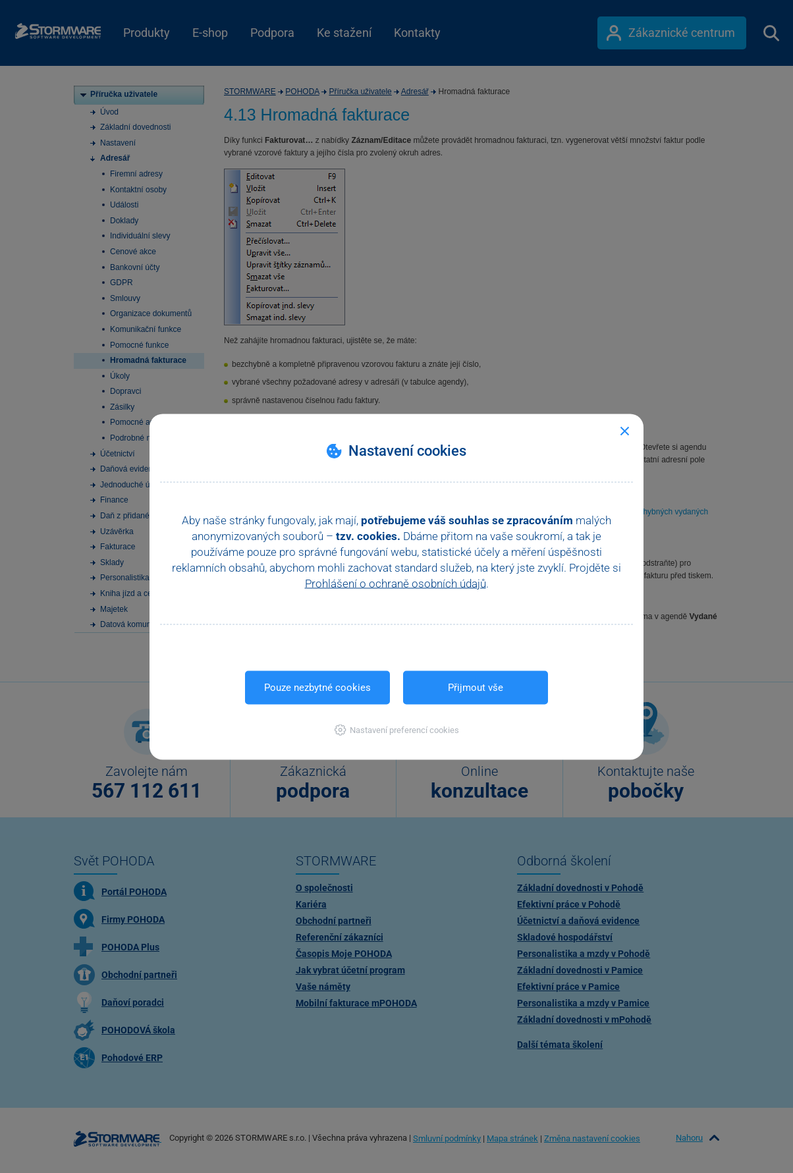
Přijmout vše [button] (475, 687)
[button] (397, 729)
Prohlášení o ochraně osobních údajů (395, 582)
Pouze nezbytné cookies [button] (317, 687)
